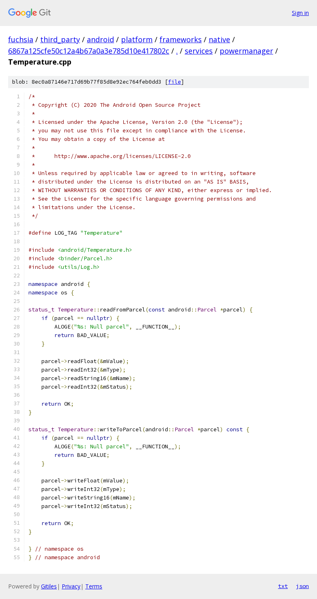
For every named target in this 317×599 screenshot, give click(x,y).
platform (137, 39)
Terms (93, 586)
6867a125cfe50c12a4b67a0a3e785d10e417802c (88, 51)
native (219, 39)
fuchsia (20, 39)
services (199, 51)
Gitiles (49, 586)
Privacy (71, 586)
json (302, 586)
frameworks (181, 39)
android (100, 39)
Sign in (300, 13)
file (174, 81)
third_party (60, 39)
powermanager (246, 51)
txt (283, 586)
